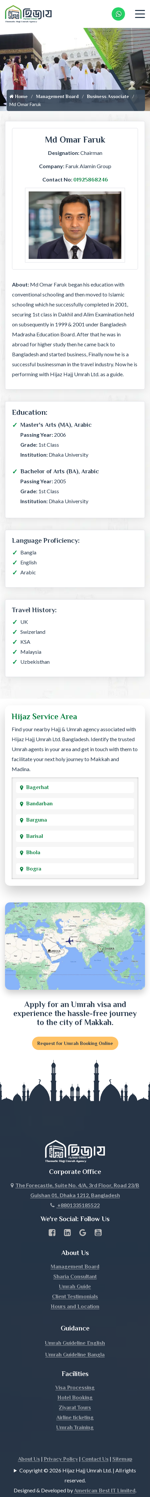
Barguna (36, 820)
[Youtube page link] (98, 1220)
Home (18, 96)
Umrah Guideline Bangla (75, 1341)
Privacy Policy (61, 1446)
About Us (29, 1446)
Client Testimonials (75, 1283)
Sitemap (122, 1446)
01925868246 (90, 180)
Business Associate (108, 96)
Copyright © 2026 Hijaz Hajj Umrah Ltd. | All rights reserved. (77, 1462)
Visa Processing (75, 1374)
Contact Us (95, 1446)
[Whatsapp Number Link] (118, 14)
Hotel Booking (75, 1384)
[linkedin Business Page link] (67, 1220)
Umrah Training (75, 1414)
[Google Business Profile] (82, 1220)
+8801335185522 (75, 1192)
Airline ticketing (75, 1404)
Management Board (57, 96)
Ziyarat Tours (75, 1394)
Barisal (34, 836)
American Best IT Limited (104, 1477)
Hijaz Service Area (44, 716)
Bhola (33, 853)
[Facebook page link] (52, 1220)
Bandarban (39, 804)
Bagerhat (37, 787)
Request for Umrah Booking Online (75, 1043)
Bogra (33, 869)
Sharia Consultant (75, 1263)
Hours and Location (75, 1293)
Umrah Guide (75, 1273)
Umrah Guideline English (75, 1330)
